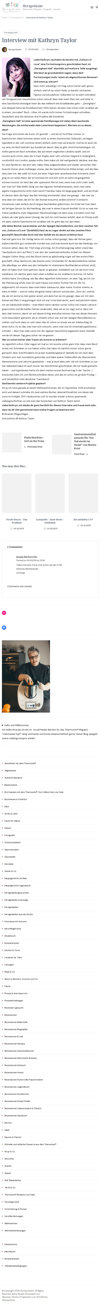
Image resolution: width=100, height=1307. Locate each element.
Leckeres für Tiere (13, 957)
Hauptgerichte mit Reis (16, 878)
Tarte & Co (10, 1187)
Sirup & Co (10, 1151)
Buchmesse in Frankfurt (16, 799)
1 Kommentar (52, 49)
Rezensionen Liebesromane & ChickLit (23, 1108)
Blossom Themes (11, 1297)
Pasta (7, 986)
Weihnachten (11, 1223)
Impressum (10, 1251)
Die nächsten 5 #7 (83, 519)
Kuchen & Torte (12, 950)
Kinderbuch (10, 936)
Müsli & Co (10, 971)
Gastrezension (12, 849)
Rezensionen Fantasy (15, 1043)
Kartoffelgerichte (13, 928)
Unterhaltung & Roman (16, 1209)
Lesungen (9, 964)
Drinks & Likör (11, 813)
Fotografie (10, 835)
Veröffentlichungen (14, 1216)
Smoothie (9, 1158)
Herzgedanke (33, 6)
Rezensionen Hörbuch (15, 1065)
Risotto (8, 1122)
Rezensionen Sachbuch (16, 1115)
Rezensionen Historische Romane (21, 1058)
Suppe (8, 1173)
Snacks (8, 1166)
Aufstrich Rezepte (13, 777)
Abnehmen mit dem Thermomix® (20, 763)
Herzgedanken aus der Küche (19, 914)
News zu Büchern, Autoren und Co (21, 979)
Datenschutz (11, 1244)
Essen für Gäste (12, 820)
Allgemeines (10, 770)
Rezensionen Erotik (14, 1036)
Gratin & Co (10, 871)
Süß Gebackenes (13, 1180)
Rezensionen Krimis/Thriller (17, 1101)
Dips (7, 806)
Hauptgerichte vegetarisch (18, 885)
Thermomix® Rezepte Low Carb (20, 1194)
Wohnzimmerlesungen (15, 1230)
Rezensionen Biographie (16, 1029)
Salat (7, 1130)
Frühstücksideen (13, 842)
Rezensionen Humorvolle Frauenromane (24, 1079)
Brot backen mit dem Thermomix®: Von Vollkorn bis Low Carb (34, 792)
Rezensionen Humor (14, 1072)
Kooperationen (12, 943)
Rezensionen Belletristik (16, 1022)
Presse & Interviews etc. (16, 993)
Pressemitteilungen (14, 1000)
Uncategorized (11, 32)
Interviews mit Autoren (16, 921)
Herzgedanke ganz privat (17, 892)
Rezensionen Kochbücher (17, 1094)
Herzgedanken (11, 907)
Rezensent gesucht (14, 1007)
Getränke (9, 864)
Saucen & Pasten (13, 1137)
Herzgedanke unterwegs (16, 900)
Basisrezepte (11, 785)
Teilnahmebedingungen (16, 1266)
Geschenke (10, 856)
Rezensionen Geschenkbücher (19, 1051)
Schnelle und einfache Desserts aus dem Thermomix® (30, 1144)
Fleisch (8, 828)
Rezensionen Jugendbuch (17, 1086)
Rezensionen (11, 1015)
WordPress (41, 1297)
